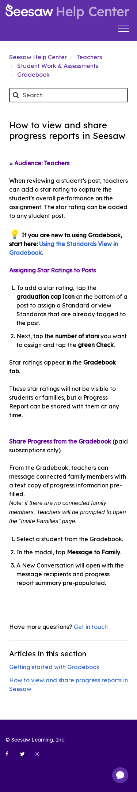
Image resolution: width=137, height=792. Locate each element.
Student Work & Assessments (57, 65)
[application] (120, 775)
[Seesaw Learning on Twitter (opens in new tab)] (25, 756)
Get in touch (91, 626)
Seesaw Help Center (38, 57)
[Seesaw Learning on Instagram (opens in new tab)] (40, 756)
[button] (123, 28)
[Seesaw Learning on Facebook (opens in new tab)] (10, 756)
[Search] (68, 95)
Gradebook (33, 74)
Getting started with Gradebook (54, 667)
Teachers (89, 57)
